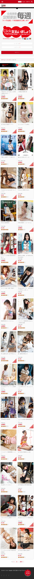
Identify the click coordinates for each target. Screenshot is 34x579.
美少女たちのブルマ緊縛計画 (25, 517)
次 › (17, 561)
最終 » (21, 561)
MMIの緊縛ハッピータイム (24, 222)
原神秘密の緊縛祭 (5, 419)
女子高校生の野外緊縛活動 (25, 485)
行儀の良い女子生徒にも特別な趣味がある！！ (8, 92)
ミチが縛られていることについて (25, 387)
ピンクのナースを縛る (23, 124)
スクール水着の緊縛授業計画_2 (25, 420)
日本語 (19, 1)
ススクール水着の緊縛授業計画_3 (8, 256)
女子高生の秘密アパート (7, 124)
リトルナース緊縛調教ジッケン (8, 452)
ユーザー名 (17, 43)
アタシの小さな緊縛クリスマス (8, 518)
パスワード (17, 47)
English (23, 1)
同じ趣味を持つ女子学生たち (8, 353)
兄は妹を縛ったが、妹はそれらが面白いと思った (25, 289)
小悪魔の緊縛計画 (22, 91)
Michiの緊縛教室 (5, 222)
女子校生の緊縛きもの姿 (24, 452)
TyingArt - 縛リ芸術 (13, 570)
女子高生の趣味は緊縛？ (24, 550)
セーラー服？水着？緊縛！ (8, 288)
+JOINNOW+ (28, 573)
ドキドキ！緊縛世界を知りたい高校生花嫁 (25, 321)
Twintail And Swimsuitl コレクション (8, 190)
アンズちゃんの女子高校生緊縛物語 (8, 551)
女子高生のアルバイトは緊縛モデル (8, 387)
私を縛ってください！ (6, 485)
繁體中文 (28, 1)
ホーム (3, 59)
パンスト (8, 59)
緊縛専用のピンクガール (7, 321)
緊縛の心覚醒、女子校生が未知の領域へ (25, 256)
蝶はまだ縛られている (23, 157)
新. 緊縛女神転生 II (23, 353)
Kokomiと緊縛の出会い (24, 190)
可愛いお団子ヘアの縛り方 (8, 157)
